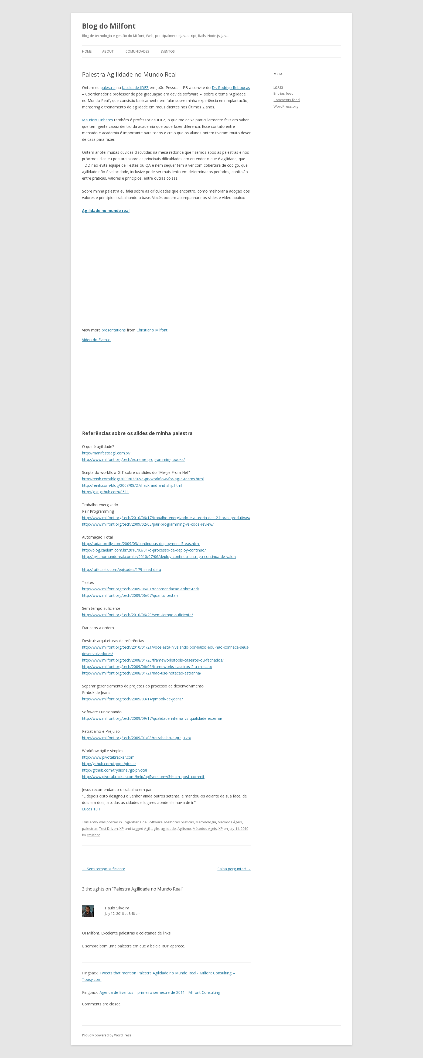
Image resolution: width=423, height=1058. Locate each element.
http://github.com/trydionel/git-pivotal (114, 770)
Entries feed (284, 93)
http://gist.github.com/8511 (105, 491)
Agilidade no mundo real (105, 210)
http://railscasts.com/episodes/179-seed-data (121, 569)
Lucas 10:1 (91, 809)
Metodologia (206, 822)
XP (122, 828)
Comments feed (287, 99)
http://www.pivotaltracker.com (108, 757)
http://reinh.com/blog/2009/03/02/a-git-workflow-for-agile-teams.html (143, 478)
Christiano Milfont (152, 330)
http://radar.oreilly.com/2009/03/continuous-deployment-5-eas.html (141, 543)
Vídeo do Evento (96, 339)
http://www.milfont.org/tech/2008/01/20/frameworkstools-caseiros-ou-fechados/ (153, 660)
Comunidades (137, 51)
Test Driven (108, 828)
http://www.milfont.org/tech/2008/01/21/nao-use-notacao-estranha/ (141, 673)
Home (86, 51)
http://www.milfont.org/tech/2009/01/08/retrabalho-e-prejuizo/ (136, 737)
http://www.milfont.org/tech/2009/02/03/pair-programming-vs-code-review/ (148, 524)
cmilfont (93, 835)
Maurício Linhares (97, 119)
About (108, 51)
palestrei (108, 87)
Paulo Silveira (117, 907)
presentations (114, 330)
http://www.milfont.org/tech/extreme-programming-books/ (133, 459)
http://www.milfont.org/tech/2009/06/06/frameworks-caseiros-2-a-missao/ (147, 666)
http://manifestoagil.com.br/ (106, 453)
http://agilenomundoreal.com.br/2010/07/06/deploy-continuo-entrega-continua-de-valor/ (159, 556)
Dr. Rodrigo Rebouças (231, 87)
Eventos (168, 51)
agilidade (168, 828)
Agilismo (184, 828)
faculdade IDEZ (135, 87)
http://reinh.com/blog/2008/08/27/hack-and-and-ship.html (132, 485)
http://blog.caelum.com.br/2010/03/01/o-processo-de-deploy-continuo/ (144, 550)
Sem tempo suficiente (103, 868)
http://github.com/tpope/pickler (109, 763)
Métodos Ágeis (230, 822)
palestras (90, 828)
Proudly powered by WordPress (106, 1035)
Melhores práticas (179, 822)
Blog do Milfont (109, 26)
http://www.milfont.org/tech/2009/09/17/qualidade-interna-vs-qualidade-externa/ (152, 718)
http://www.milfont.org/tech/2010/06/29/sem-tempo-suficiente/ (137, 614)
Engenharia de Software (143, 822)
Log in (278, 86)
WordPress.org (286, 106)
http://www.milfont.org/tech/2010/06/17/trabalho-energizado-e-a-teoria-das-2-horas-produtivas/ (166, 517)
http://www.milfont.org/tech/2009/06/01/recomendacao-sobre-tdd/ (140, 588)
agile (155, 828)
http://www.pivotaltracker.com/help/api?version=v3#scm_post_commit (143, 776)
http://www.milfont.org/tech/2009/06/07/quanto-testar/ (130, 595)
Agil (147, 828)
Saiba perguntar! (234, 868)
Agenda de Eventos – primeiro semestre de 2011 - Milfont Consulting (160, 992)
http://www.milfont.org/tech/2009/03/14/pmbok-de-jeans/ (132, 698)
